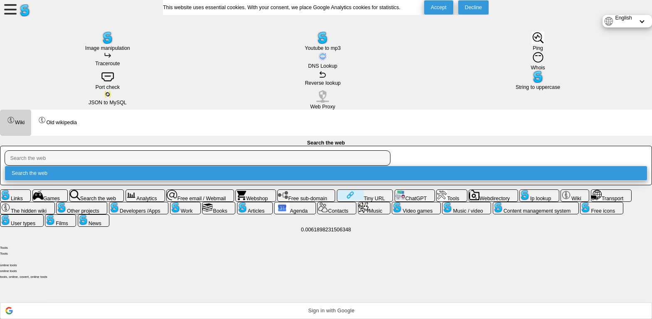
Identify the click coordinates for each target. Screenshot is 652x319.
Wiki (16, 120)
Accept (439, 7)
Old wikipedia (57, 120)
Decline (473, 7)
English (623, 18)
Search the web (29, 173)
